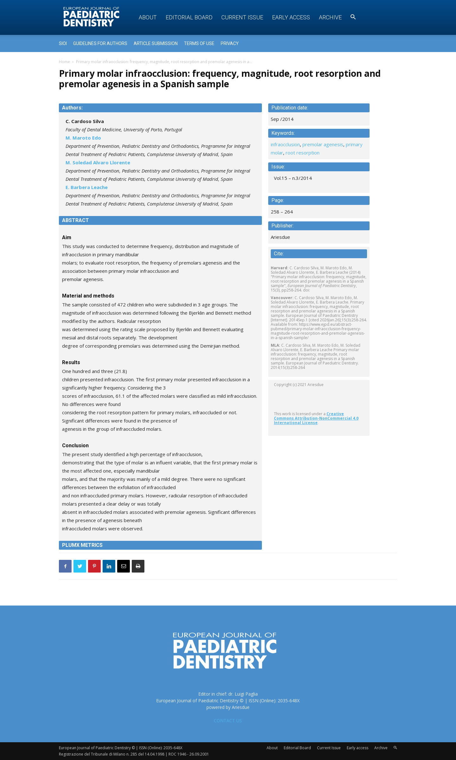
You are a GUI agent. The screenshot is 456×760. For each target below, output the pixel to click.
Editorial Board (189, 17)
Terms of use (199, 43)
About (148, 17)
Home (64, 61)
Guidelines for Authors (100, 43)
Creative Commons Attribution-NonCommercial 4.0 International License (316, 418)
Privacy (230, 43)
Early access (291, 17)
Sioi (63, 43)
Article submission (156, 43)
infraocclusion (285, 144)
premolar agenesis (322, 144)
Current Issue (242, 17)
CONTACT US (228, 720)
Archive (330, 17)
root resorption (303, 152)
